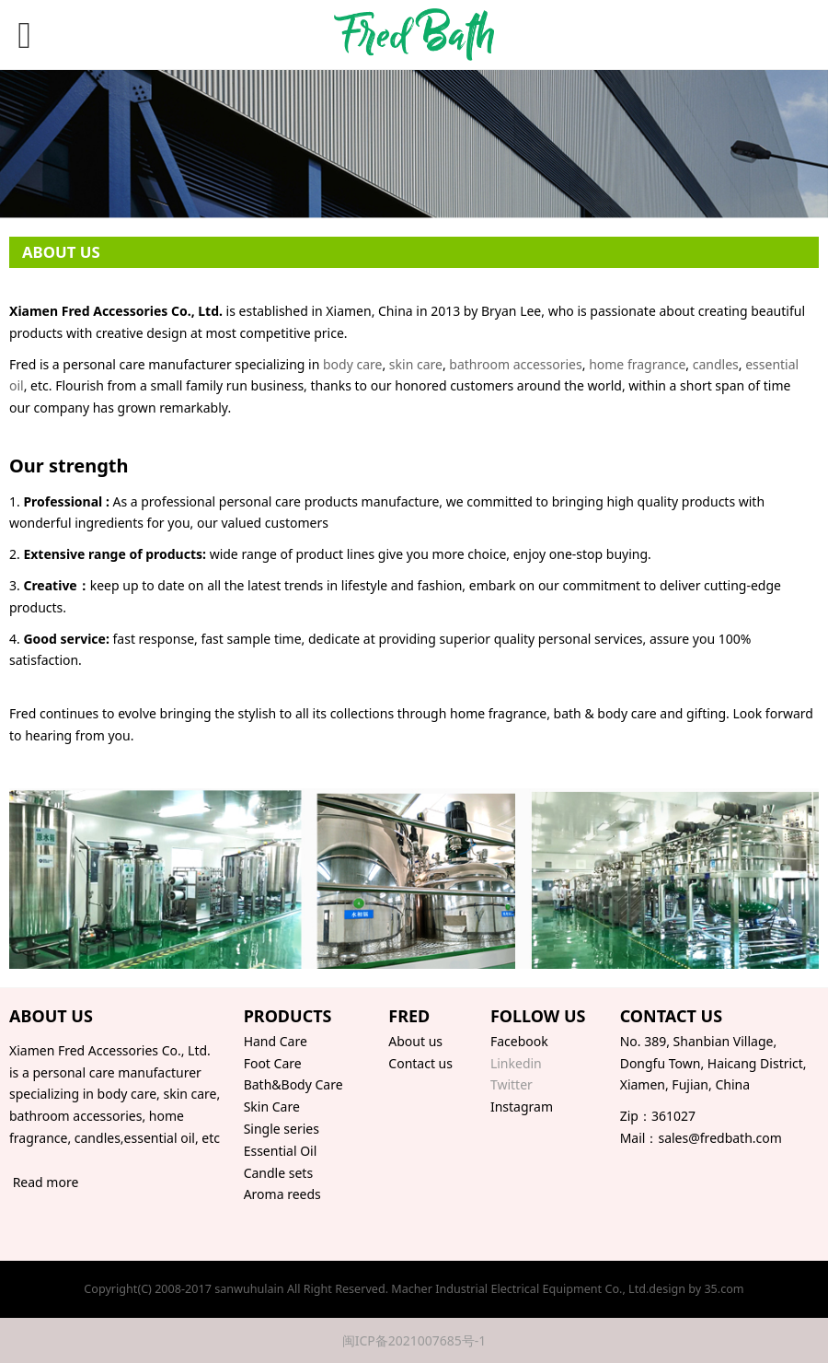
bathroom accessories (515, 364)
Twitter (511, 1084)
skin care (416, 364)
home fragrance (637, 364)
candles (716, 364)
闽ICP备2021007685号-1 (414, 1340)
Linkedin (516, 1063)
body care (352, 364)
